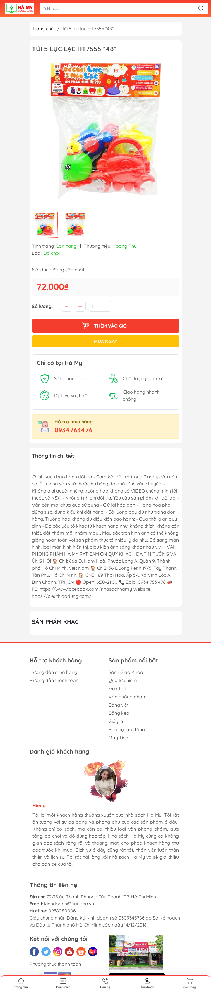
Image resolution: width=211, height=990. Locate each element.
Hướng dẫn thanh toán (54, 680)
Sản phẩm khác (55, 621)
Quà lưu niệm (123, 680)
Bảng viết (118, 705)
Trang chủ (43, 29)
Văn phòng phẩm (128, 697)
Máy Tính (118, 738)
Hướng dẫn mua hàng (53, 672)
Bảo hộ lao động (127, 729)
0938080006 (62, 911)
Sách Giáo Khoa (126, 672)
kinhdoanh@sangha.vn (69, 904)
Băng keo (119, 713)
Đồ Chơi (117, 688)
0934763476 (73, 430)
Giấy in (116, 721)
